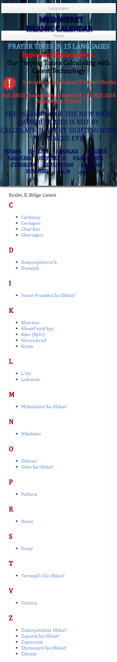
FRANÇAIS (67, 151)
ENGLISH (38, 151)
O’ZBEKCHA (22, 165)
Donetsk (30, 268)
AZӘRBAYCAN (58, 165)
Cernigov (31, 223)
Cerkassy (31, 217)
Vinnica (29, 603)
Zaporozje (32, 642)
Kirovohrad (33, 340)
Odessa (29, 461)
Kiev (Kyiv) (33, 334)
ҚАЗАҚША (19, 158)
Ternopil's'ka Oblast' (43, 576)
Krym (27, 346)
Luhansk (30, 379)
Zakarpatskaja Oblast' (44, 630)
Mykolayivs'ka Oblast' (44, 406)
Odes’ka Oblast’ (37, 467)
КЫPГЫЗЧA (52, 158)
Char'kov (31, 229)
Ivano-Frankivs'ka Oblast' (48, 295)
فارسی (63, 171)
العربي (84, 171)
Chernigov (32, 235)
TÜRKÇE (12, 151)
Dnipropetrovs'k (39, 262)
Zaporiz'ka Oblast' (40, 636)
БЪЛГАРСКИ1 (88, 158)
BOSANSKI (37, 171)
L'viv (26, 373)
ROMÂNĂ (91, 165)
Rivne (27, 521)
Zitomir (29, 654)
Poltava (29, 494)
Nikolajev (31, 434)
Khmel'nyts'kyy (37, 328)
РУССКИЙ (96, 151)
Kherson (30, 322)
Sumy (27, 548)
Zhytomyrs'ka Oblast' (44, 648)
